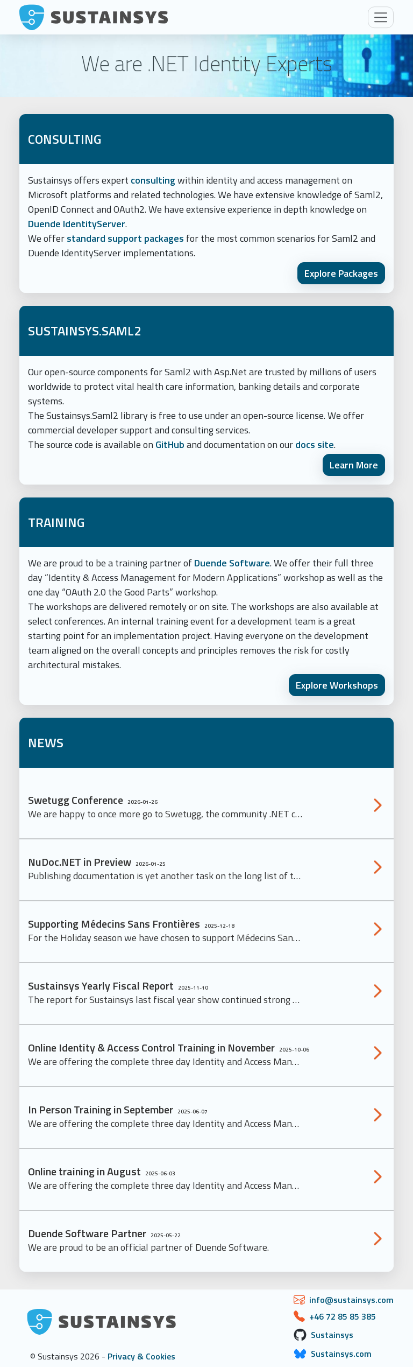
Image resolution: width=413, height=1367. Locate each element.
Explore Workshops (337, 685)
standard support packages (125, 238)
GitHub (169, 444)
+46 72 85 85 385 (342, 1316)
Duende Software (232, 563)
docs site (314, 444)
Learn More (354, 465)
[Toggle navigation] (381, 17)
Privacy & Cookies (141, 1356)
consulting (153, 180)
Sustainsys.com (341, 1353)
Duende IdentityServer (76, 223)
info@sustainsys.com (351, 1299)
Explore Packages (341, 273)
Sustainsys (332, 1334)
